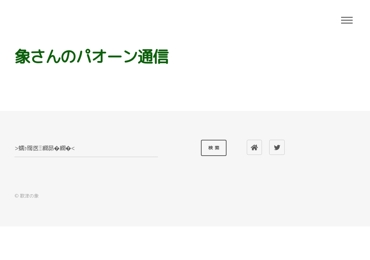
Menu (346, 20)
